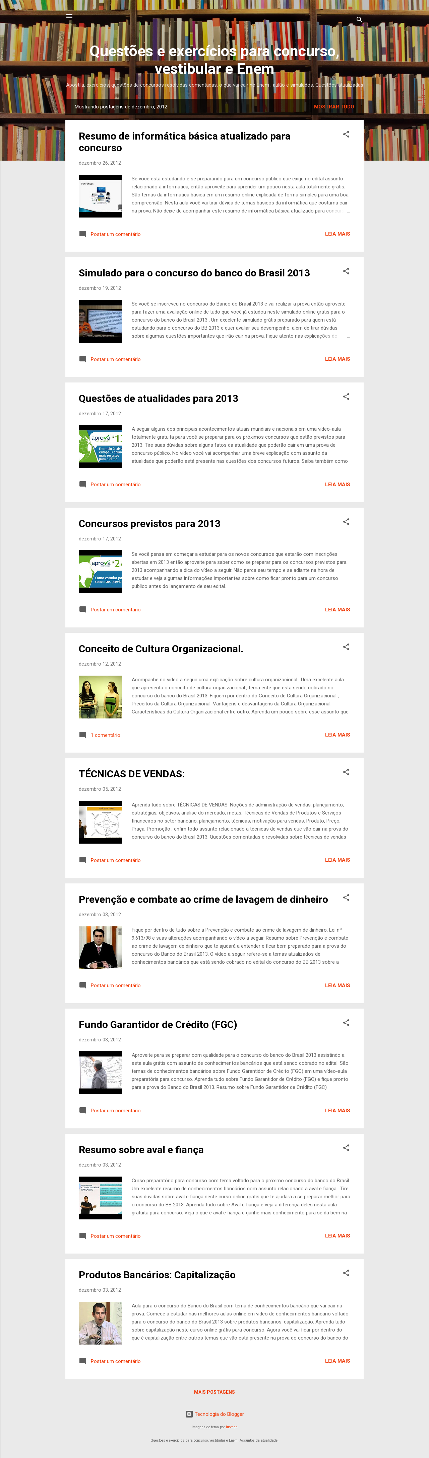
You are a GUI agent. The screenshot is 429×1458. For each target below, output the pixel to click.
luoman (232, 1427)
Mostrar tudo (334, 107)
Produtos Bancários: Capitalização (157, 1275)
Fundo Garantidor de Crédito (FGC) (158, 1024)
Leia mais (337, 234)
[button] (346, 135)
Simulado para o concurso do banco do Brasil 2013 (194, 273)
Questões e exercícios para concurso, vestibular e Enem (214, 60)
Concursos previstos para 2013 (150, 523)
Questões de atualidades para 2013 (158, 398)
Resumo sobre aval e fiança (141, 1149)
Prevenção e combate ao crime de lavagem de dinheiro (203, 899)
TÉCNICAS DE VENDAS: (132, 774)
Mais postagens (214, 1392)
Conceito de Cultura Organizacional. (161, 649)
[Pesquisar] (360, 21)
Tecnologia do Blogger (214, 1414)
